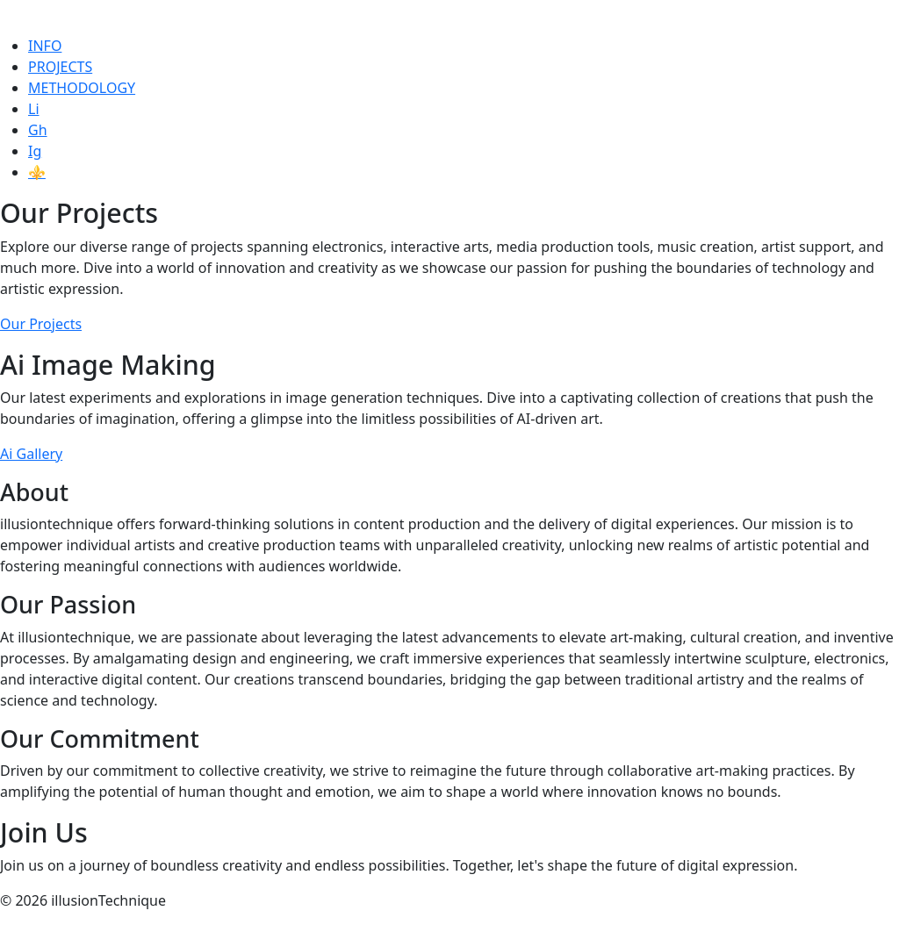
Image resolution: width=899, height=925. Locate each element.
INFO (44, 45)
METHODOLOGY (81, 87)
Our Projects (41, 323)
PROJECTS (60, 66)
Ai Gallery (31, 453)
